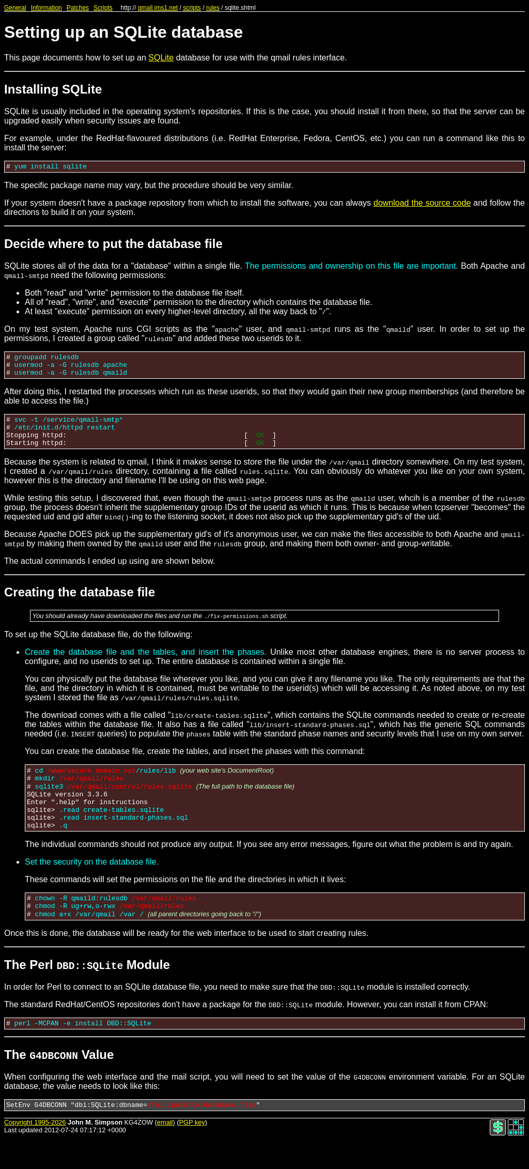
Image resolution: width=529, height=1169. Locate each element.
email (165, 1153)
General (15, 7)
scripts (192, 7)
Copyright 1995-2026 (35, 1153)
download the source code (422, 204)
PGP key (192, 1153)
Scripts (103, 7)
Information (46, 7)
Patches (78, 7)
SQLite (161, 57)
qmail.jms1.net (158, 7)
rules (213, 7)
